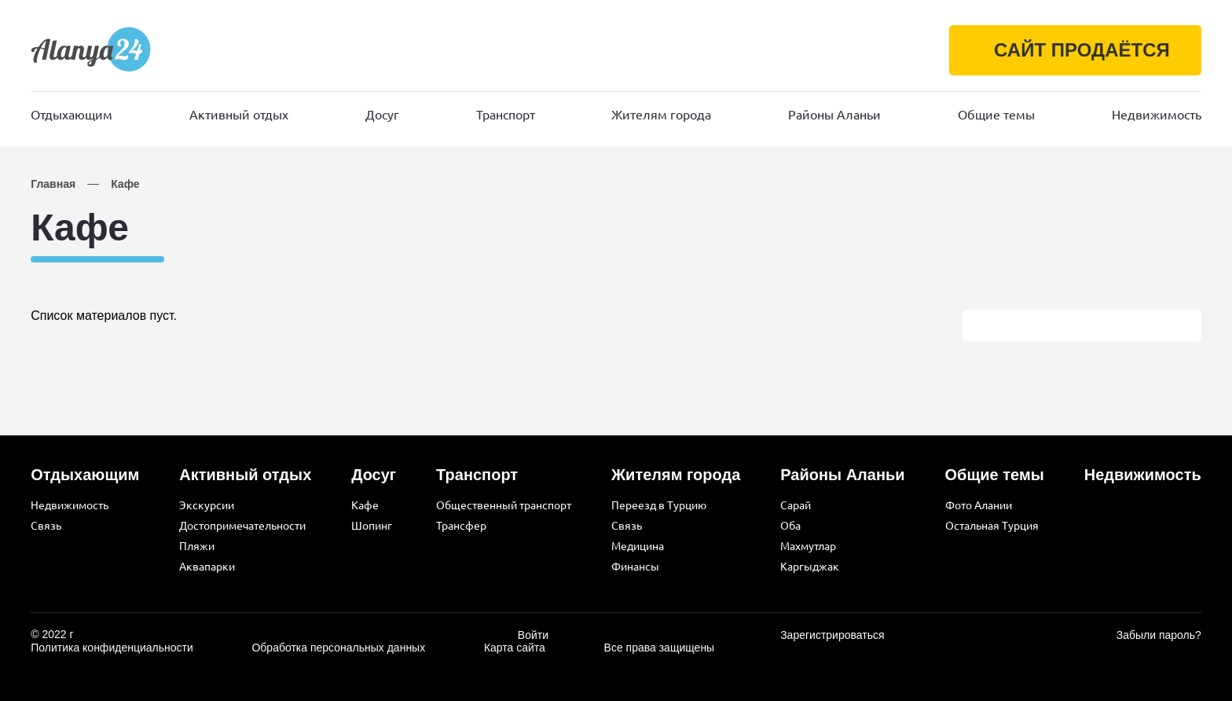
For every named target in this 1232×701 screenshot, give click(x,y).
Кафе (125, 183)
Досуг (382, 115)
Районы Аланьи (834, 115)
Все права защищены (659, 647)
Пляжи (196, 546)
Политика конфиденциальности (112, 647)
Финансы (635, 566)
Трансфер (461, 525)
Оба (790, 525)
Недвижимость (1156, 115)
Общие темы (996, 115)
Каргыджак (809, 566)
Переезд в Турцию (658, 505)
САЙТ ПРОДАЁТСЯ (1078, 50)
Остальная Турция (992, 525)
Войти (533, 635)
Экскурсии (206, 505)
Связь (46, 525)
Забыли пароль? (1158, 635)
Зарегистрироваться (832, 635)
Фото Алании (978, 505)
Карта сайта (514, 647)
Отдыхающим (71, 115)
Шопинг (371, 525)
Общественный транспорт (503, 505)
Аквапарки (207, 566)
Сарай (795, 505)
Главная (53, 183)
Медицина (637, 546)
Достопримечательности (242, 525)
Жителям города (661, 115)
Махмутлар (808, 546)
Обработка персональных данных (338, 647)
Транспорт (505, 115)
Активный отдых (238, 115)
